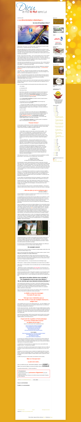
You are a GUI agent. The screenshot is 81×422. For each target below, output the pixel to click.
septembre (57, 146)
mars (56, 115)
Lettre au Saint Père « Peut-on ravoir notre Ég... (58, 133)
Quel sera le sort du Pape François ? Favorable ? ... (59, 124)
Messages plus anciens (46, 409)
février (56, 113)
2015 (55, 111)
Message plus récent (21, 409)
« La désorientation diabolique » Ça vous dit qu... (59, 136)
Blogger (51, 417)
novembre (57, 149)
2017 (55, 153)
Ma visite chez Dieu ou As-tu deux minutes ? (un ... (59, 127)
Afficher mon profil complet (57, 161)
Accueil (33, 409)
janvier (56, 112)
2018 (55, 155)
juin (55, 142)
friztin (44, 417)
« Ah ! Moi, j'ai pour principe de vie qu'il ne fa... (59, 130)
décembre (57, 150)
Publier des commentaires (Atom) (27, 411)
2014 (55, 109)
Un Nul (55, 159)
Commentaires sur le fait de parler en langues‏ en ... (59, 117)
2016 (55, 152)
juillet (56, 143)
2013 (55, 108)
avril (56, 139)
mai (55, 140)
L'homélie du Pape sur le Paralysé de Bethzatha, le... (59, 120)
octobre (56, 147)
